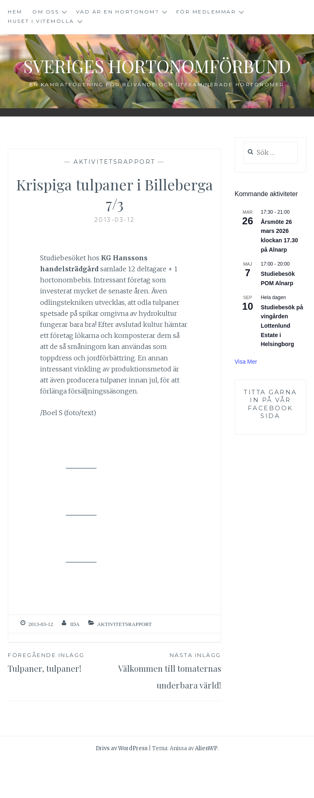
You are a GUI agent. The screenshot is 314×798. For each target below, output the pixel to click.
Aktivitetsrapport (114, 182)
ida (75, 644)
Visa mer (246, 382)
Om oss (45, 12)
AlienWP (206, 785)
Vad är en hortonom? (117, 12)
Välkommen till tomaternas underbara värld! (167, 699)
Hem (15, 12)
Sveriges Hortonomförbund (157, 75)
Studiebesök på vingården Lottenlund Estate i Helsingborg (282, 346)
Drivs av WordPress (122, 785)
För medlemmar (206, 12)
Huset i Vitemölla (41, 21)
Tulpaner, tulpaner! (61, 683)
